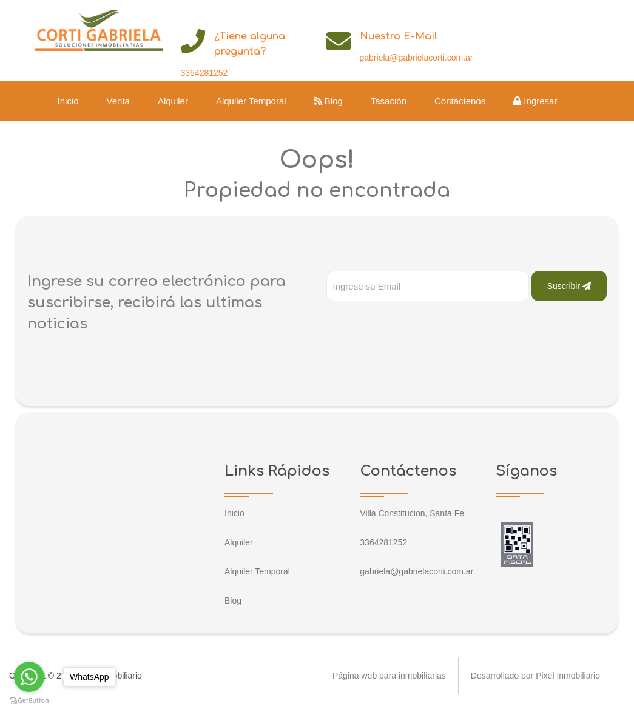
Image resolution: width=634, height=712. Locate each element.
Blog (328, 101)
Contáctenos (459, 101)
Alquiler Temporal (251, 101)
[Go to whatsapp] (29, 677)
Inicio (68, 101)
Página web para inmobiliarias (389, 675)
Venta (118, 101)
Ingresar (535, 101)
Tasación (388, 101)
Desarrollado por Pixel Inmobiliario (535, 675)
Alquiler (173, 101)
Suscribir (569, 286)
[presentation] (418, 325)
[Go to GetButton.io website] (29, 700)
